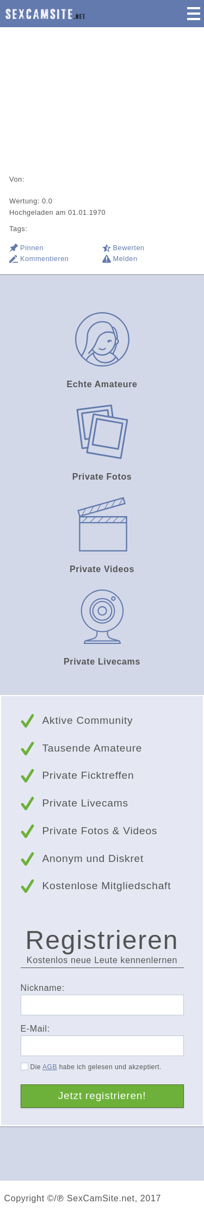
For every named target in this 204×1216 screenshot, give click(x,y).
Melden (125, 259)
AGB (49, 1067)
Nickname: (43, 987)
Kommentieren (44, 259)
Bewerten (129, 248)
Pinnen (32, 248)
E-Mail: (35, 1028)
